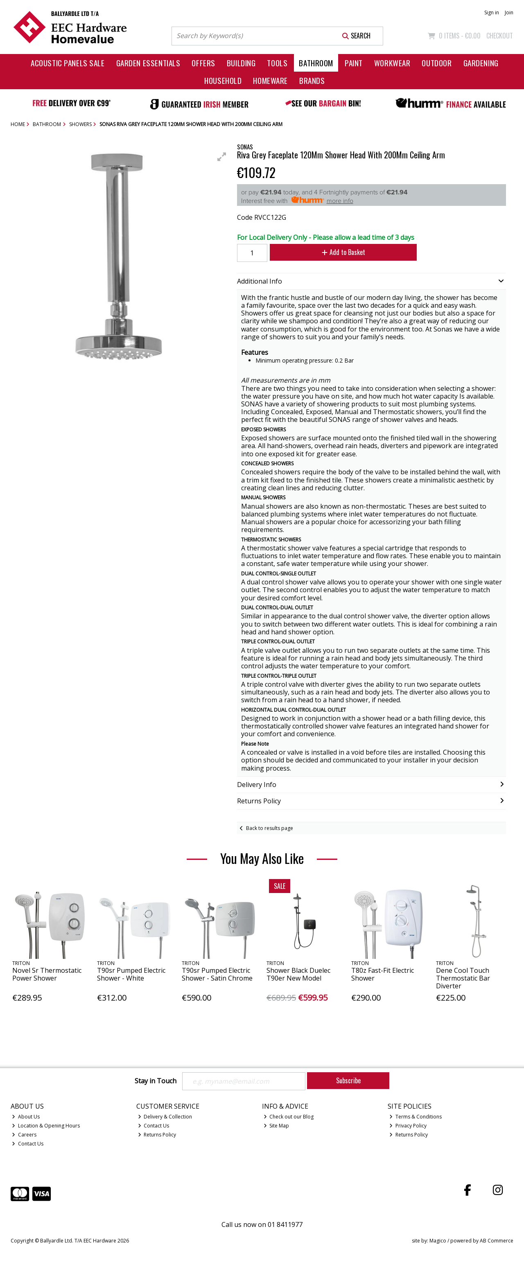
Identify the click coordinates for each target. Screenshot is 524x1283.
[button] (221, 156)
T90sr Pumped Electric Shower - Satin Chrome (217, 974)
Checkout (499, 36)
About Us (26, 1116)
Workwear (392, 63)
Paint (354, 63)
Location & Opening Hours (46, 1125)
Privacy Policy (408, 1125)
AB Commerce (496, 1240)
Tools (277, 63)
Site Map (276, 1125)
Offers (203, 63)
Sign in (491, 12)
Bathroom (316, 63)
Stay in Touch (155, 1081)
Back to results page (269, 828)
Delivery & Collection (165, 1116)
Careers (24, 1134)
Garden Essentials (148, 63)
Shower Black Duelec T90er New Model (298, 974)
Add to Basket (343, 252)
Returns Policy (157, 1134)
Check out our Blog (289, 1116)
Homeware (270, 80)
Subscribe (348, 1080)
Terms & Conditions (415, 1116)
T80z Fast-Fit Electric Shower (382, 974)
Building (241, 63)
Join (509, 12)
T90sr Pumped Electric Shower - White (131, 974)
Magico (437, 1240)
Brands (312, 80)
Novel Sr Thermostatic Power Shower (46, 974)
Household (223, 80)
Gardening (481, 63)
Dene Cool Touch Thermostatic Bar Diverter (463, 978)
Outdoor (437, 63)
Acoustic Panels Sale (68, 63)
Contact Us (27, 1143)
